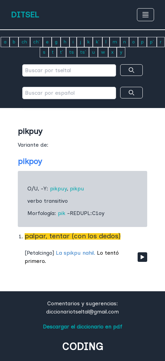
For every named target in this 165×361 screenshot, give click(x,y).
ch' (36, 42)
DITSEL (25, 14)
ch (24, 42)
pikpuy (58, 188)
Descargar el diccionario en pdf (82, 326)
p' (152, 42)
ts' (83, 52)
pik (61, 213)
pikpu (77, 188)
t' (61, 52)
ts (71, 52)
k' (97, 42)
